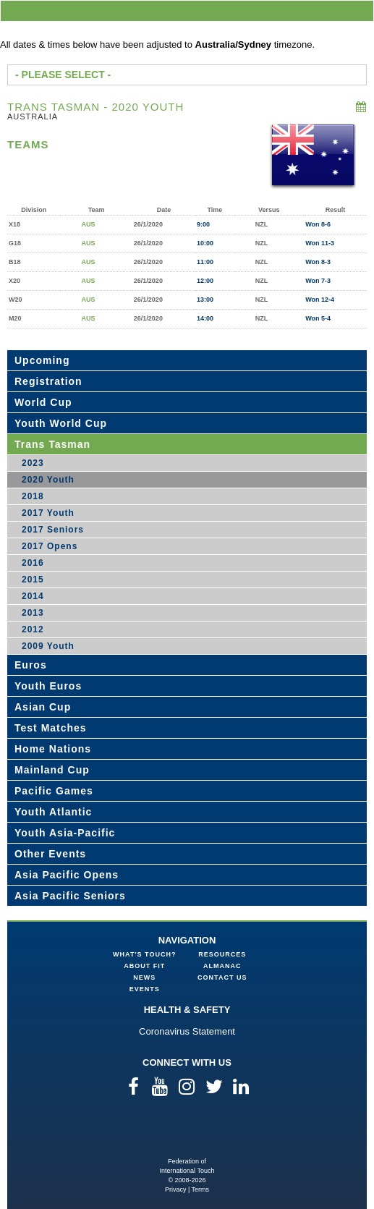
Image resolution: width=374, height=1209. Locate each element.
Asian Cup (42, 707)
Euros (30, 665)
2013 (33, 613)
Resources (222, 954)
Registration (48, 381)
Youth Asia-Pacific (64, 833)
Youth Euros (48, 686)
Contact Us (222, 977)
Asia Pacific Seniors (70, 896)
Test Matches (50, 728)
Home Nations (52, 749)
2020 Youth (48, 480)
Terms (201, 1189)
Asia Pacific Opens (66, 875)
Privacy (176, 1189)
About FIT (144, 966)
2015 (33, 579)
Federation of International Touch (187, 1133)
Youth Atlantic (53, 812)
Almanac (222, 966)
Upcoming (41, 360)
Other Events (50, 854)
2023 (33, 463)
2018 (33, 496)
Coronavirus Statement (187, 1031)
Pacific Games (53, 791)
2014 (33, 596)
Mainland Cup (52, 770)
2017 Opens (49, 546)
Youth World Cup (60, 423)
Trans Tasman (52, 444)
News (144, 977)
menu (360, 10)
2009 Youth (48, 646)
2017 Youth (48, 513)
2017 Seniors (53, 530)
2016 (33, 563)
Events (144, 989)
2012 (33, 629)
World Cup (43, 402)
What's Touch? (144, 954)
